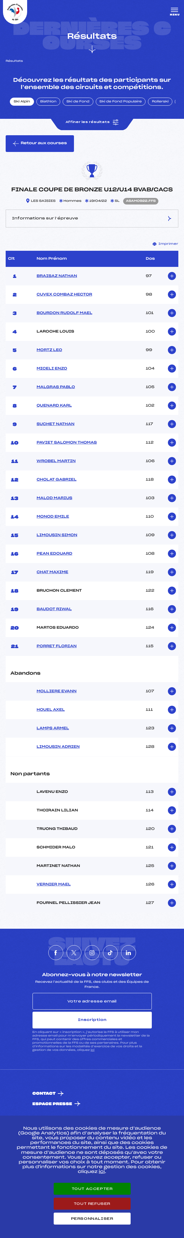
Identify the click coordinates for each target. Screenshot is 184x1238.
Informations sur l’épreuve (92, 218)
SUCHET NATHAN (56, 424)
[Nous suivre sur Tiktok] (110, 952)
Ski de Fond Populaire (121, 101)
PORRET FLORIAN (57, 646)
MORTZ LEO (49, 350)
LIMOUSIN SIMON (57, 535)
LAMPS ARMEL (53, 728)
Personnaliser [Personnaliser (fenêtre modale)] (92, 1218)
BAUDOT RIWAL (54, 609)
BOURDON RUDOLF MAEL (64, 313)
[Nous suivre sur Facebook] (55, 952)
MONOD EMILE (53, 517)
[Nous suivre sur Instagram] (92, 952)
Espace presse (52, 1104)
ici (93, 1050)
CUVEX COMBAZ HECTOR (64, 294)
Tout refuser (92, 1203)
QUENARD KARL (54, 405)
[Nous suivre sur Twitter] (74, 952)
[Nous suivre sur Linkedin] (128, 952)
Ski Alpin (22, 101)
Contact (44, 1094)
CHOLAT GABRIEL (57, 480)
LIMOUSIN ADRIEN (58, 747)
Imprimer (165, 244)
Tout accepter (92, 1189)
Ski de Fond (78, 101)
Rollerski (160, 101)
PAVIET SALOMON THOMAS (67, 443)
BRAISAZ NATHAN (57, 276)
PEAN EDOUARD (54, 554)
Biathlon (48, 101)
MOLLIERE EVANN (57, 691)
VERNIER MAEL (54, 884)
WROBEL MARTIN (56, 461)
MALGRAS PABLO (56, 387)
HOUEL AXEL (51, 710)
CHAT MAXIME (52, 572)
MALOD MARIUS (54, 498)
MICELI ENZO (52, 368)
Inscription (92, 1020)
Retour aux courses (40, 144)
